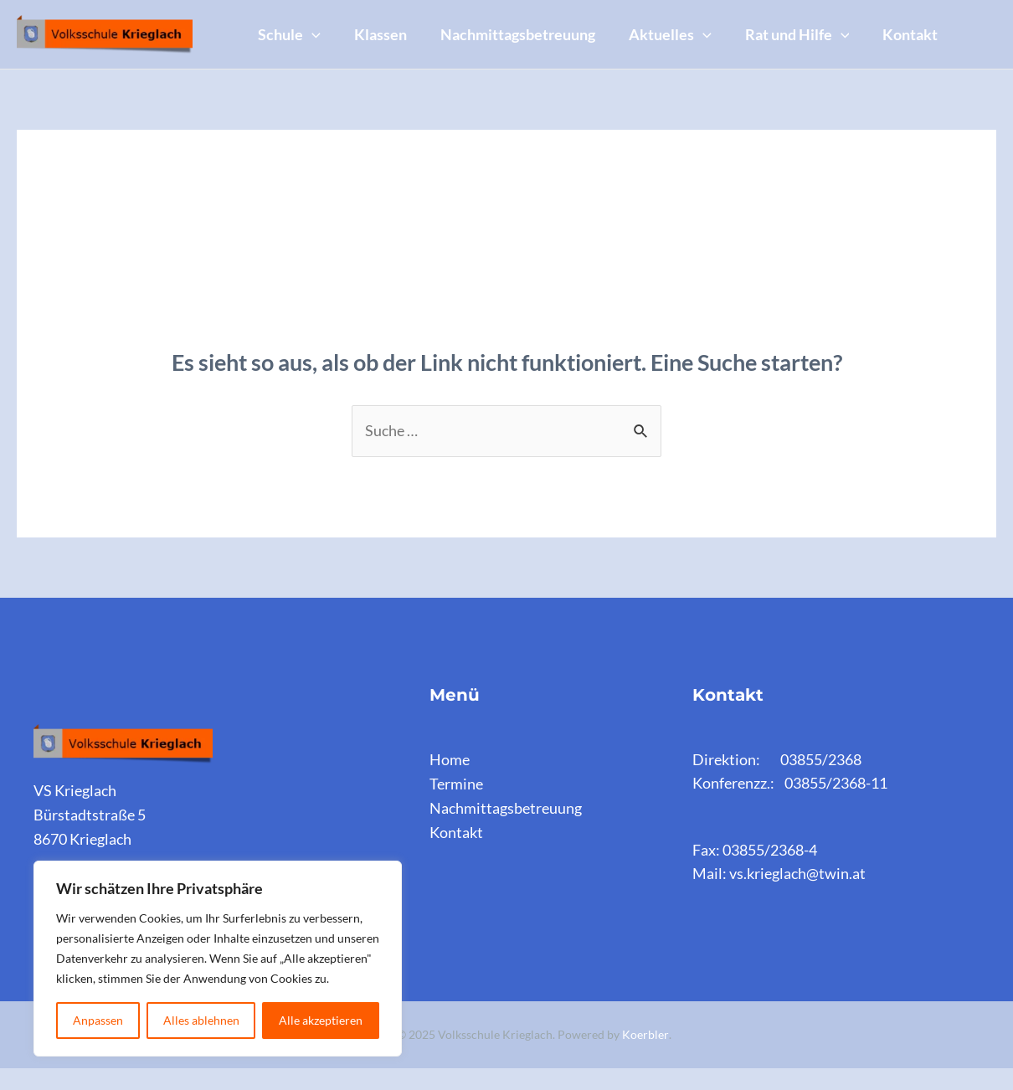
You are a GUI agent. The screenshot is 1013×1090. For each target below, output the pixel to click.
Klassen (390, 22)
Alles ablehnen (201, 1020)
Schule (292, 22)
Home (449, 781)
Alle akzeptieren (321, 1020)
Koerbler (646, 1056)
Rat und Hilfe (827, 22)
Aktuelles (693, 22)
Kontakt (288, 68)
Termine (456, 805)
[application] (315, 22)
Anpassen (98, 1020)
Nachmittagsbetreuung (534, 22)
